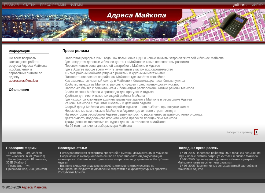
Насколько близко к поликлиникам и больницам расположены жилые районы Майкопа (129, 88)
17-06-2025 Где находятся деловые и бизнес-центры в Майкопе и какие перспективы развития (216, 161)
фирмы (77, 5)
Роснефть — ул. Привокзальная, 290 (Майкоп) (26, 167)
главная (11, 5)
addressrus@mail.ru (23, 81)
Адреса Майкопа (34, 187)
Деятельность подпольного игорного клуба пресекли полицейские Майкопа (121, 118)
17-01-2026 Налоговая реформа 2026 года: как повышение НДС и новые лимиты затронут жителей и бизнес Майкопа (219, 154)
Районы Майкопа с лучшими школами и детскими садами (108, 103)
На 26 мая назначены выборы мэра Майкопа (98, 126)
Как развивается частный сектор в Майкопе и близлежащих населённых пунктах (125, 81)
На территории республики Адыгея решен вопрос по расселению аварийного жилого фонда (134, 114)
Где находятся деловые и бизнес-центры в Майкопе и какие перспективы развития (127, 62)
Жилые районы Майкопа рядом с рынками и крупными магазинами (115, 73)
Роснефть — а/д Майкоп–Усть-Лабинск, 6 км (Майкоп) (25, 154)
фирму (257, 5)
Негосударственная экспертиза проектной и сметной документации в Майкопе (114, 152)
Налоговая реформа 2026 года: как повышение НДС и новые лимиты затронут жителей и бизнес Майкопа (144, 58)
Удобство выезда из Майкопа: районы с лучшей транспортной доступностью (122, 84)
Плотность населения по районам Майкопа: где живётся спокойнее (115, 77)
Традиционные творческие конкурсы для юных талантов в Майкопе (115, 122)
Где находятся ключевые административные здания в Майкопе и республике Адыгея (128, 99)
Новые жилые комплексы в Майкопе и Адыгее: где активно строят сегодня (120, 111)
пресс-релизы (53, 5)
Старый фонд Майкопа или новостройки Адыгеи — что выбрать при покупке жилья (127, 107)
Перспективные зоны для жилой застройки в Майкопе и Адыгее (112, 66)
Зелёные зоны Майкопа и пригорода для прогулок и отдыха (109, 92)
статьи (29, 5)
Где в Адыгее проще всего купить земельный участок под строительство (119, 69)
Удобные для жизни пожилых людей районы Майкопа (105, 96)
